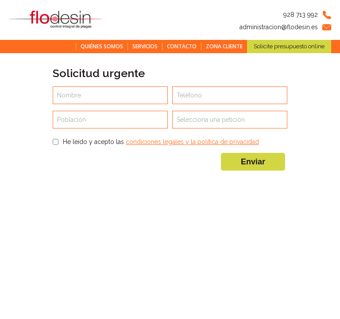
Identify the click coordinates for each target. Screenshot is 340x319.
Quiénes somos (102, 46)
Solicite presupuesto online (289, 46)
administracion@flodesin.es (279, 27)
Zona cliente (224, 46)
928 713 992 (300, 14)
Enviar (253, 161)
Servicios (145, 46)
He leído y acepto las (161, 141)
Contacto (182, 46)
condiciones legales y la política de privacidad (192, 141)
